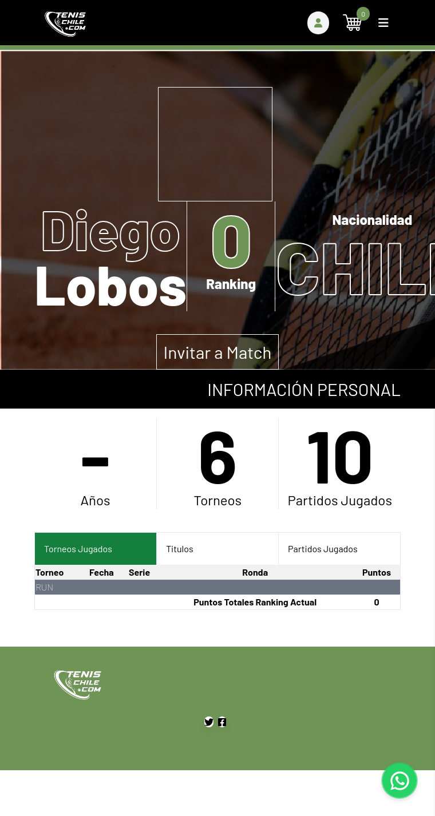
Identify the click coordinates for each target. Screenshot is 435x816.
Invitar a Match (218, 352)
